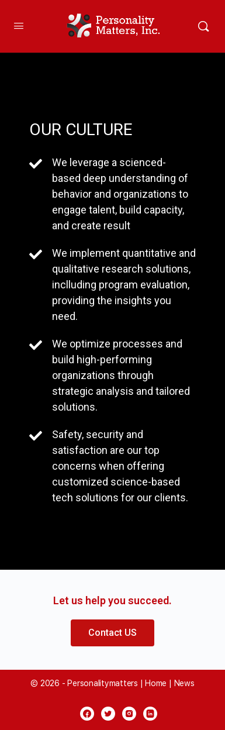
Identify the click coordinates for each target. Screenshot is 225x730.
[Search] (203, 26)
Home (156, 683)
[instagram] (129, 714)
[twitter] (108, 714)
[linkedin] (150, 714)
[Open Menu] (19, 25)
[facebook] (87, 714)
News (184, 683)
